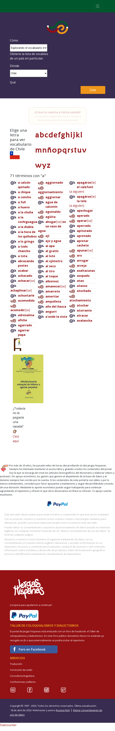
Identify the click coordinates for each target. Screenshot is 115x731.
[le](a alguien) (82, 187)
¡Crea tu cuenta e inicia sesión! (58, 112)
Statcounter (8, 725)
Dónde (14, 66)
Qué (13, 82)
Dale (93, 90)
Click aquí (16, 436)
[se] (26, 281)
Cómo (14, 40)
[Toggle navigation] (97, 6)
